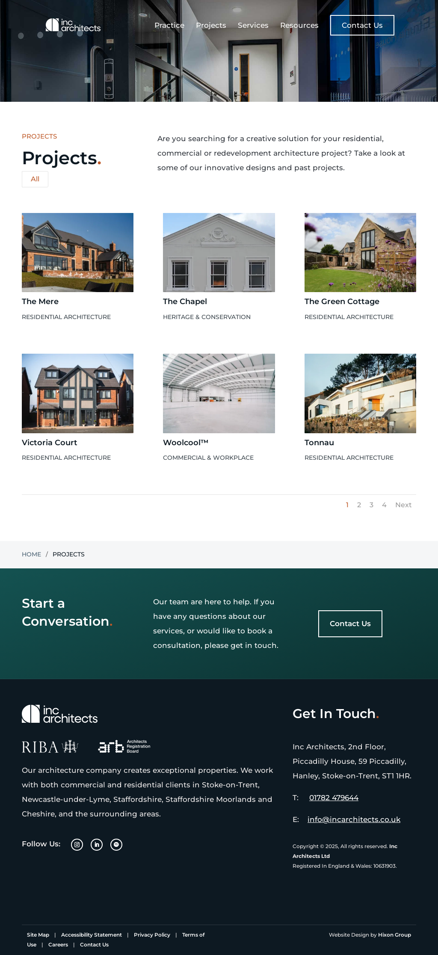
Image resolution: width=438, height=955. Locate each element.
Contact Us (362, 25)
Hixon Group (394, 934)
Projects (211, 26)
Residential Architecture (66, 317)
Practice (169, 26)
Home (31, 554)
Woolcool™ (186, 442)
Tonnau (319, 442)
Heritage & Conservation (207, 317)
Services (253, 26)
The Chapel (185, 301)
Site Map (38, 934)
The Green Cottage (342, 301)
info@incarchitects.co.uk (354, 819)
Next (403, 505)
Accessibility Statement (91, 934)
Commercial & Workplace (208, 457)
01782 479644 (333, 797)
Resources (299, 26)
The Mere (40, 301)
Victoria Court (49, 442)
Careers (58, 944)
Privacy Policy (152, 934)
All (35, 179)
